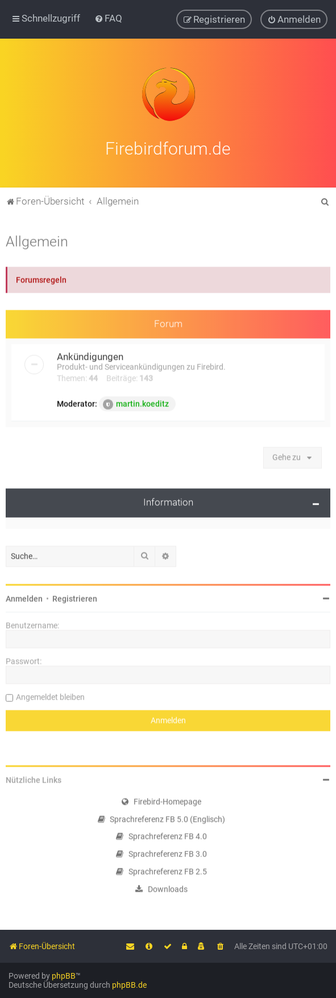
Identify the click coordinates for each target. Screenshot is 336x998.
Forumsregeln (41, 277)
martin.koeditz (136, 403)
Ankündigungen (90, 355)
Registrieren (74, 596)
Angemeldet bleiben (50, 695)
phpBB (64, 975)
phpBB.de (129, 984)
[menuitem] (108, 18)
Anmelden (24, 596)
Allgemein (37, 239)
